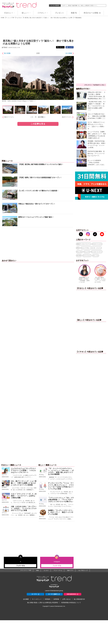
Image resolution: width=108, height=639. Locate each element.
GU (78, 248)
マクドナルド (87, 255)
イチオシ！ (42, 13)
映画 (37, 570)
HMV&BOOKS (72, 594)
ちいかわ (79, 251)
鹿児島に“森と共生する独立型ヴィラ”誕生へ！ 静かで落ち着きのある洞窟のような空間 (48, 17)
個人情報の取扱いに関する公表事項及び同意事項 (42, 602)
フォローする (20, 565)
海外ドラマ (70, 570)
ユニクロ (87, 251)
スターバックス (97, 244)
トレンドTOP (10, 17)
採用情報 (56, 599)
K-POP (79, 255)
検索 (74, 13)
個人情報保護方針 (79, 599)
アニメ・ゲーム (58, 570)
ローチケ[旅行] (54, 594)
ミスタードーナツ (97, 251)
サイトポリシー (37, 599)
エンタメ (46, 570)
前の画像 (7, 53)
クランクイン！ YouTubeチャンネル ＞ (95, 85)
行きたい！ (9, 13)
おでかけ (19, 17)
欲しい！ (26, 13)
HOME (2, 17)
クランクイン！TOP (25, 570)
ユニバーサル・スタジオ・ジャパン (91, 248)
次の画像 (68, 53)
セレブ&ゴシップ (83, 570)
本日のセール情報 (92, 13)
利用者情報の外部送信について (71, 602)
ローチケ (35, 594)
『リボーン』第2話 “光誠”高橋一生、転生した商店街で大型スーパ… (79, 5)
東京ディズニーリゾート (84, 244)
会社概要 (26, 599)
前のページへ (9, 117)
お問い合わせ (66, 599)
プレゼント (59, 13)
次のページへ (67, 117)
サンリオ (96, 255)
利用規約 (47, 599)
